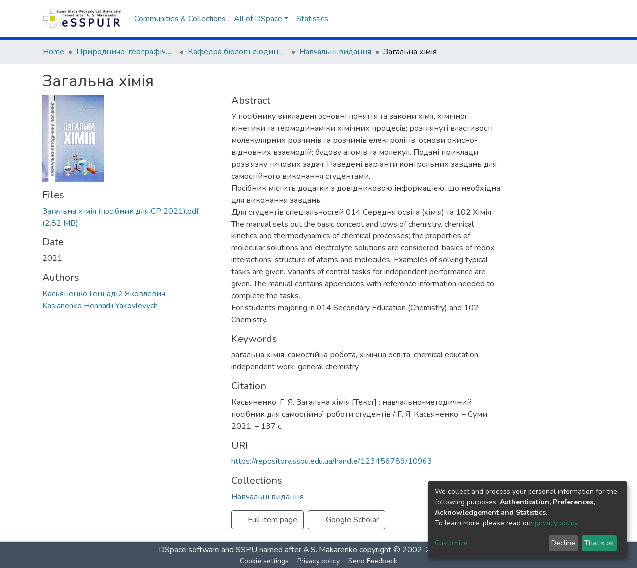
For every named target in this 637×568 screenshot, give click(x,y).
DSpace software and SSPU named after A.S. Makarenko (258, 549)
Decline (563, 543)
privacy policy (556, 523)
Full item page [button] (267, 519)
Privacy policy (318, 561)
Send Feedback (372, 561)
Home (53, 51)
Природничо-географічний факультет (126, 51)
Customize (451, 543)
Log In (576, 18)
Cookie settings (264, 561)
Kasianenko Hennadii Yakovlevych (100, 305)
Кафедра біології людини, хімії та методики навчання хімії (237, 51)
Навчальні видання (335, 51)
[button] (555, 19)
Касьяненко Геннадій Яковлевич (103, 293)
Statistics (312, 18)
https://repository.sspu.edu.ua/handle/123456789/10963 (331, 461)
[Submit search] (540, 18)
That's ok (599, 543)
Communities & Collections (180, 18)
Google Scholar (346, 519)
